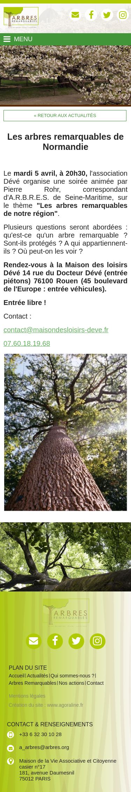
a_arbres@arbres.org (44, 747)
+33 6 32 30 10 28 (40, 734)
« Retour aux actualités (65, 115)
